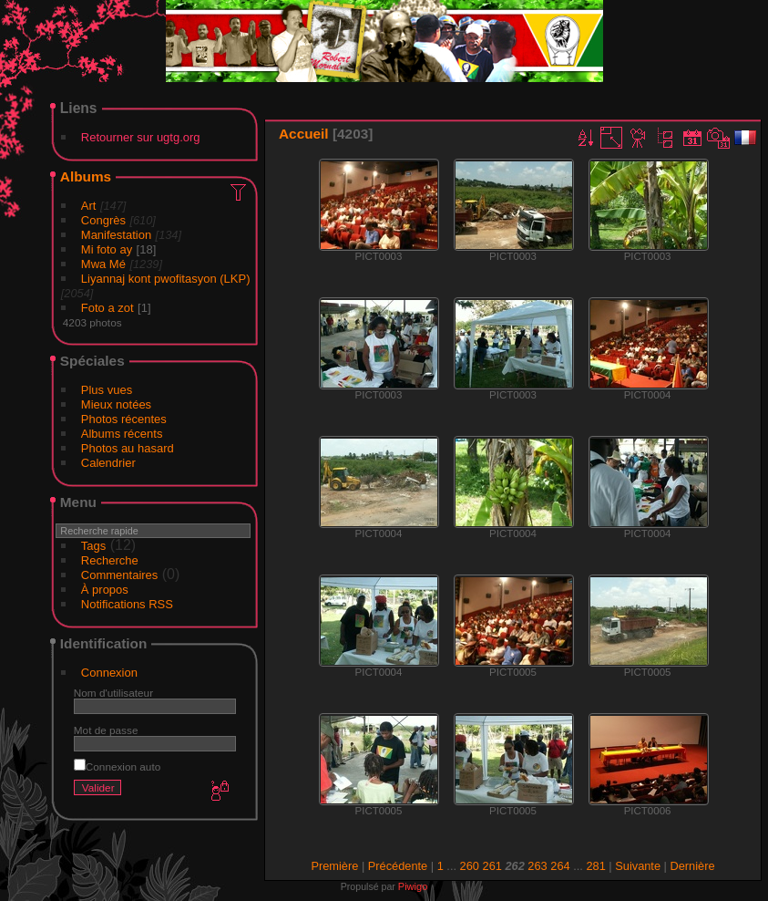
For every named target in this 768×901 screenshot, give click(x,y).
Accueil (304, 133)
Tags (93, 546)
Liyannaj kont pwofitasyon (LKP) (166, 278)
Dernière (693, 866)
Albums (85, 176)
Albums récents (122, 433)
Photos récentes (124, 419)
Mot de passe (106, 730)
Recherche (109, 560)
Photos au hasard (127, 448)
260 (469, 866)
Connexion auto (117, 766)
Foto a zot (107, 308)
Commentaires (120, 575)
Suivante (637, 866)
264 (559, 866)
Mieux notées (116, 404)
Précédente (397, 866)
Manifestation (116, 235)
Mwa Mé (103, 264)
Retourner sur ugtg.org (140, 137)
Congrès (103, 220)
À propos (104, 589)
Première (334, 866)
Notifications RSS (127, 604)
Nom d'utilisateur (113, 693)
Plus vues (106, 390)
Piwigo (412, 886)
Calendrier (108, 463)
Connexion (109, 672)
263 (537, 866)
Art (89, 205)
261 (492, 866)
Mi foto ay (106, 249)
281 (595, 866)
